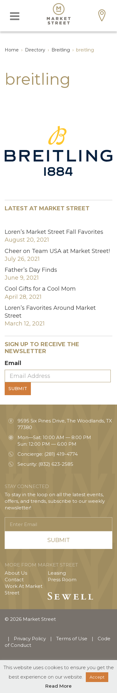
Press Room (62, 580)
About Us (16, 573)
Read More (58, 686)
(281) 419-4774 (61, 454)
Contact (14, 580)
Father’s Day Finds (31, 269)
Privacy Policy (30, 639)
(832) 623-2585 (55, 464)
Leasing (57, 573)
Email (13, 363)
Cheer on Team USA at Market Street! (57, 251)
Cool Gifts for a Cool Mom (40, 288)
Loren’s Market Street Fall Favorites (54, 231)
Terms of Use (71, 639)
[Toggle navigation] (14, 16)
